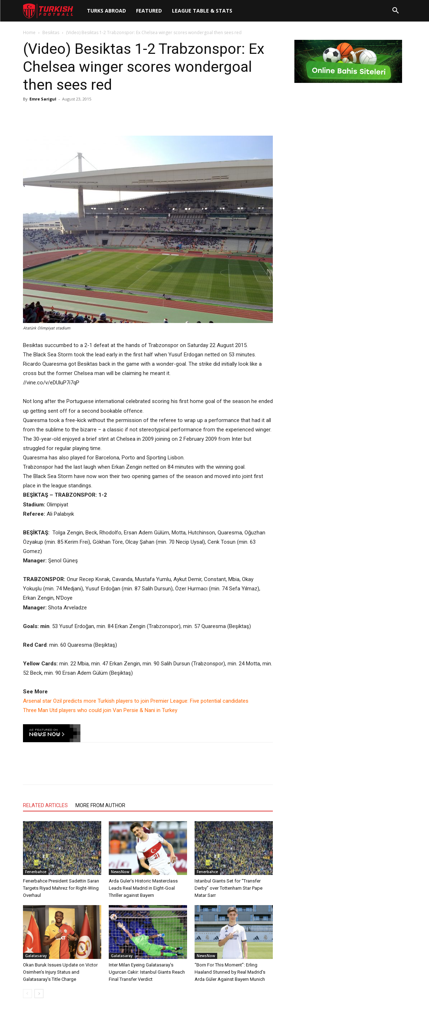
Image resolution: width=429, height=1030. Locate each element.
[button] (395, 11)
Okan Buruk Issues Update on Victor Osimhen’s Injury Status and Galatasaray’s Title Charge (60, 972)
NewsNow (120, 871)
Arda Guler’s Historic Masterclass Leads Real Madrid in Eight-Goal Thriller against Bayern (143, 888)
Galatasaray (36, 955)
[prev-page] (27, 993)
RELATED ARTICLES (45, 805)
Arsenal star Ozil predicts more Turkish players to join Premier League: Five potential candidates (135, 701)
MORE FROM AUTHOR (100, 805)
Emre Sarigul (42, 99)
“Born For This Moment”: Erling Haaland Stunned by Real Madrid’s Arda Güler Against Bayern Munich (230, 972)
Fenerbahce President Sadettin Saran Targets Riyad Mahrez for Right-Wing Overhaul (61, 888)
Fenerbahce (35, 871)
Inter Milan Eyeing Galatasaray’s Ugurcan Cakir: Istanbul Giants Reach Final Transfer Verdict (147, 972)
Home (29, 32)
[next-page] (38, 993)
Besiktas (50, 32)
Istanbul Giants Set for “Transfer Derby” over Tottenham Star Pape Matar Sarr (228, 888)
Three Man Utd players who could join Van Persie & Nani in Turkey (100, 710)
